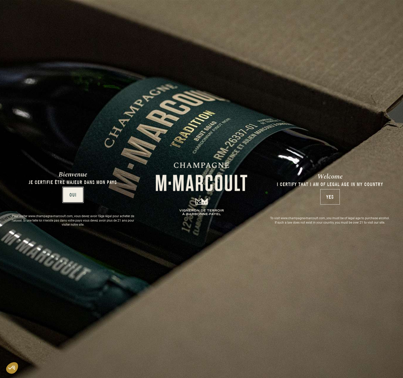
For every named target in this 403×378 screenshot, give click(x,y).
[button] (12, 368)
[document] (201, 189)
